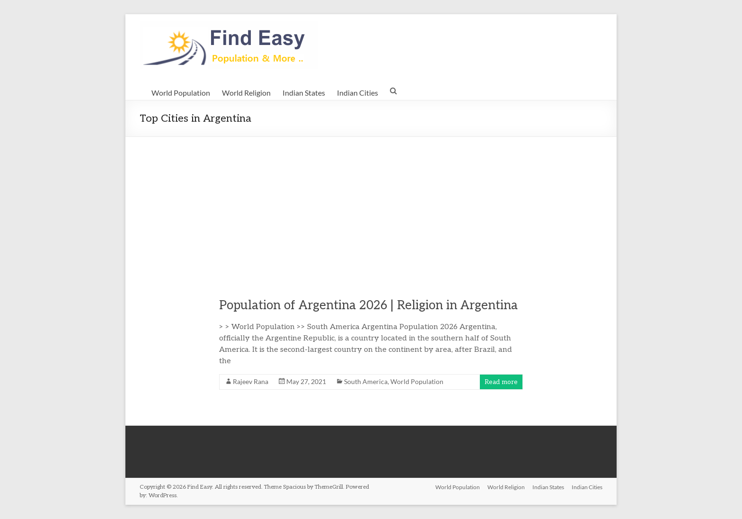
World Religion (246, 92)
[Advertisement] (371, 208)
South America (366, 381)
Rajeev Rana (250, 381)
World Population (180, 92)
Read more (501, 382)
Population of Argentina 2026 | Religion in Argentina (368, 305)
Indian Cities (357, 92)
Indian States (304, 92)
